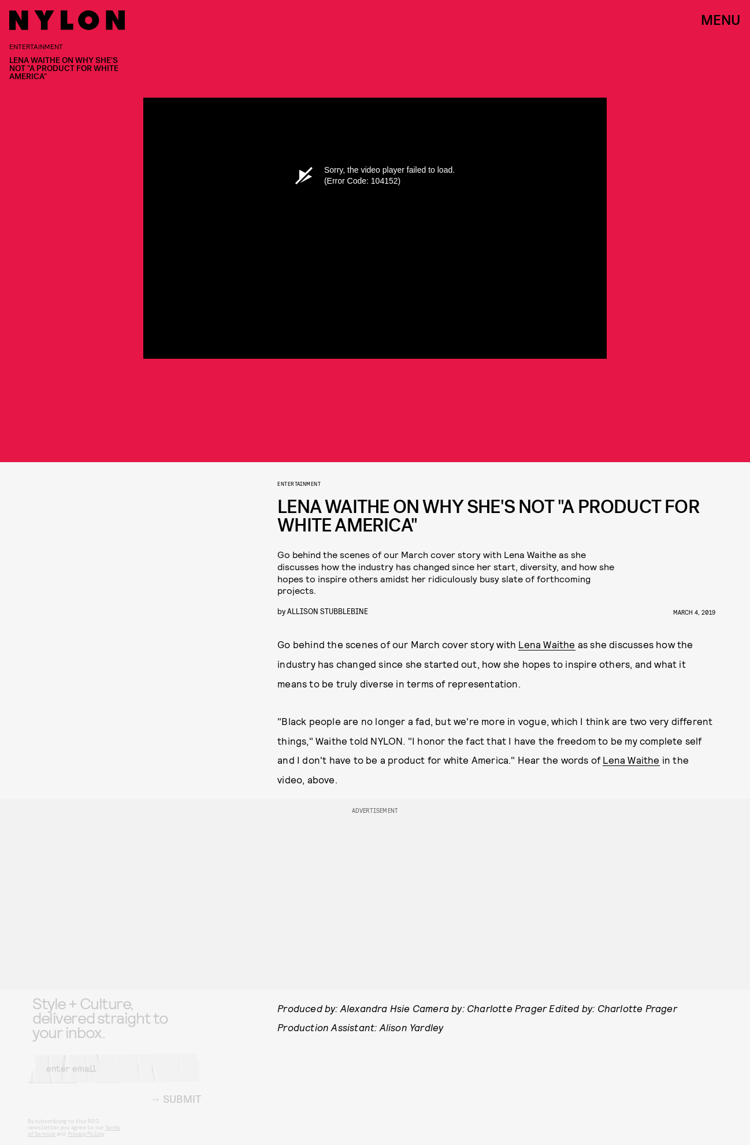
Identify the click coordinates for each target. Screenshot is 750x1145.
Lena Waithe (546, 644)
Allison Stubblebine (327, 611)
